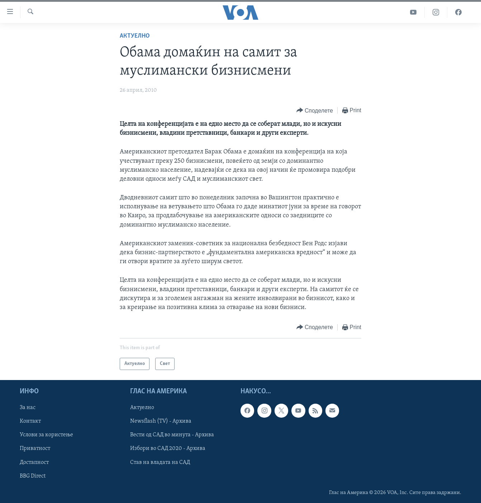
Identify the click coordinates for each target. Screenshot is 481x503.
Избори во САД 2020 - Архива (167, 449)
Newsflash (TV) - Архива (160, 421)
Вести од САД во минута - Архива (172, 435)
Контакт (30, 421)
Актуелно (135, 36)
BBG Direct (33, 476)
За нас (27, 408)
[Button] (314, 110)
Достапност (34, 462)
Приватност (35, 449)
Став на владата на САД (160, 462)
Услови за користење (46, 435)
